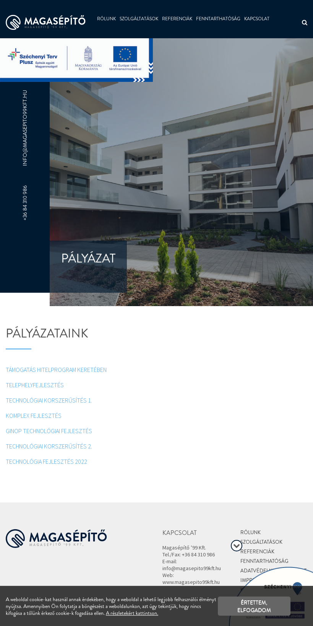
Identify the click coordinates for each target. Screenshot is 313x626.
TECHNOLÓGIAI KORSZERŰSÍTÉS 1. (49, 400)
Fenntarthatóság (218, 18)
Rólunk (106, 18)
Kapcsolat (256, 18)
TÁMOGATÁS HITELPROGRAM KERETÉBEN (56, 369)
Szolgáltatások (139, 18)
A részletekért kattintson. (132, 613)
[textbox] (156, 333)
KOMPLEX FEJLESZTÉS (34, 415)
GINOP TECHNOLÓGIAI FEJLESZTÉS (49, 431)
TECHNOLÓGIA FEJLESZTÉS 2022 (47, 461)
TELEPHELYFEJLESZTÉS (35, 385)
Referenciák (177, 18)
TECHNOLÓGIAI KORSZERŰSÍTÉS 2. (49, 446)
